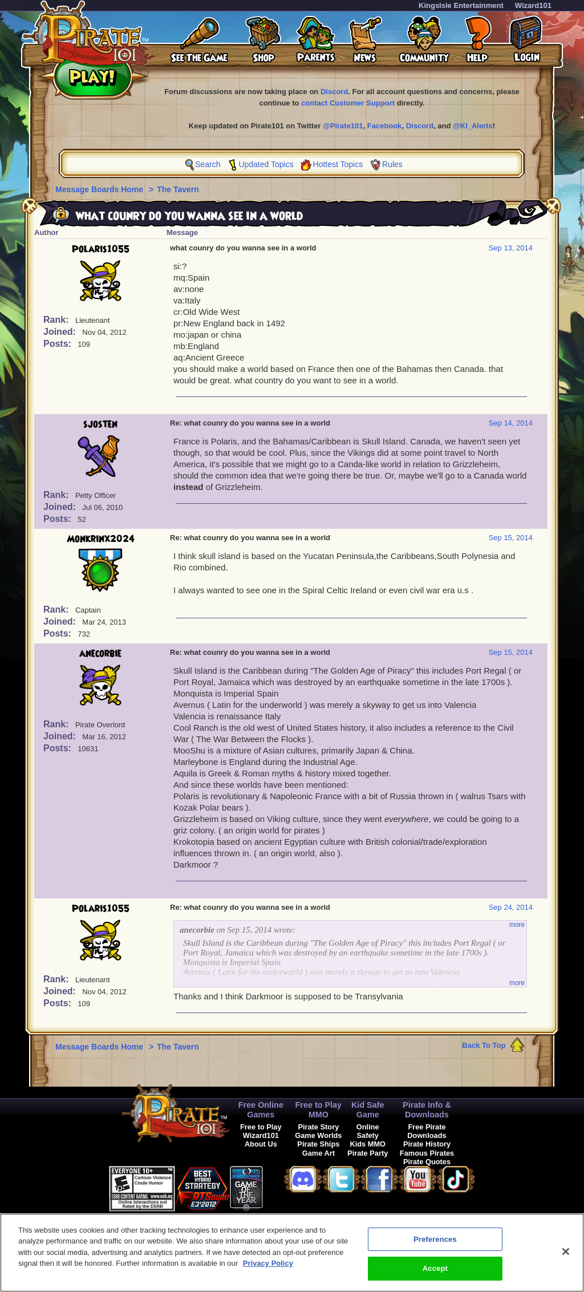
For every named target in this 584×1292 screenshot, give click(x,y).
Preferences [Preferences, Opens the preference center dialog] (435, 1246)
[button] (291, 1187)
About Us (261, 1144)
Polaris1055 (100, 249)
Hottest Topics (338, 164)
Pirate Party (367, 1153)
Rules (392, 164)
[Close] (565, 1258)
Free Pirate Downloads (426, 1131)
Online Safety (367, 1131)
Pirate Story (318, 1127)
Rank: (57, 320)
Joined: (60, 332)
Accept (435, 1275)
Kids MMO (368, 1144)
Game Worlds (318, 1135)
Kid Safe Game (367, 1109)
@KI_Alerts (473, 125)
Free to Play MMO (318, 1109)
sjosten (100, 424)
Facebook (384, 125)
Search (207, 164)
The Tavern (178, 189)
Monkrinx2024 (101, 539)
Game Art (318, 1153)
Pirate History (427, 1144)
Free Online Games (260, 1109)
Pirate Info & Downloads (427, 1109)
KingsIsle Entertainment (461, 5)
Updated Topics (265, 164)
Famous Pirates (427, 1153)
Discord (334, 91)
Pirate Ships (318, 1144)
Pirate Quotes (427, 1161)
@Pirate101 (343, 125)
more (517, 925)
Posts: (58, 344)
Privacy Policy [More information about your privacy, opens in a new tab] (268, 1270)
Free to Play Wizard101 (261, 1131)
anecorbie (100, 654)
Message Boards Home (100, 189)
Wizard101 (533, 5)
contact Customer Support (348, 103)
